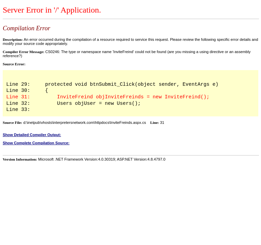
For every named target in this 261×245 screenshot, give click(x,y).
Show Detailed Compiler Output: (32, 135)
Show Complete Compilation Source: (36, 143)
